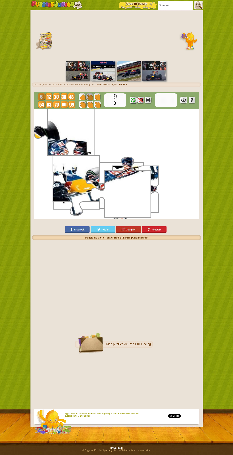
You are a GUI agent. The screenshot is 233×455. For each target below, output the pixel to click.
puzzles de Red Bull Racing (132, 344)
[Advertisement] (116, 35)
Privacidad (116, 448)
